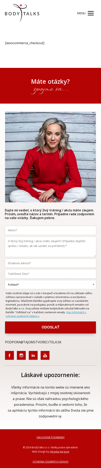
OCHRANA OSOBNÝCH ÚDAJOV (50, 461)
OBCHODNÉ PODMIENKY (50, 437)
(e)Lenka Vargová (59, 451)
